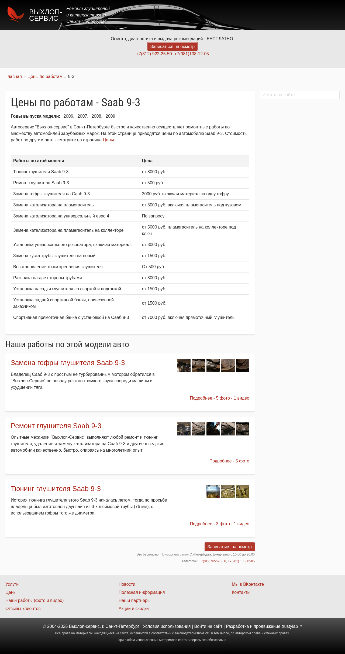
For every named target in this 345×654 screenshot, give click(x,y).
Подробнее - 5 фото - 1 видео (219, 398)
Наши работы (291, 15)
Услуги (219, 15)
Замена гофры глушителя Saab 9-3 (68, 363)
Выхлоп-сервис (45, 15)
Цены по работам (45, 76)
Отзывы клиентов (23, 608)
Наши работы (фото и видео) (34, 600)
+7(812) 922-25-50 (154, 54)
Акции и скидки (134, 608)
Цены (241, 15)
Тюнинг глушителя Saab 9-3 (56, 489)
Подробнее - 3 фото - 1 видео (219, 524)
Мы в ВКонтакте (248, 584)
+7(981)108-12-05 (191, 54)
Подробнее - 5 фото (229, 461)
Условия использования (167, 626)
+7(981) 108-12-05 (241, 561)
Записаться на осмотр (172, 46)
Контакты (325, 15)
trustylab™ (292, 626)
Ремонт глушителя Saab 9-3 (56, 426)
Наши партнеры (134, 600)
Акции (262, 15)
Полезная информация (142, 592)
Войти (200, 626)
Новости (127, 584)
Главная (194, 15)
